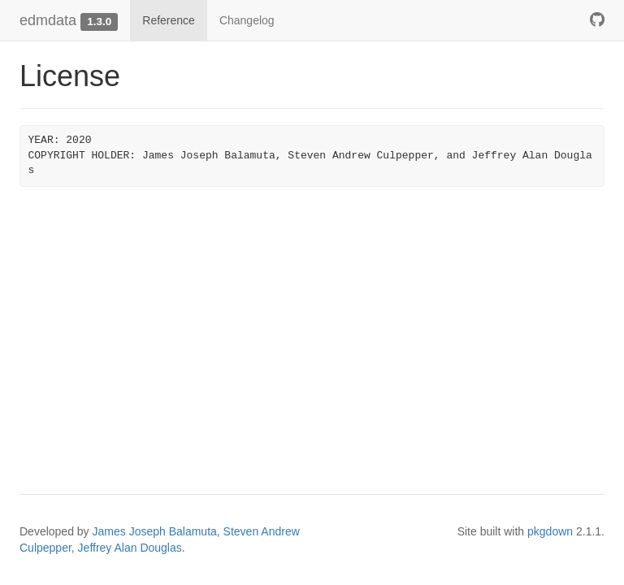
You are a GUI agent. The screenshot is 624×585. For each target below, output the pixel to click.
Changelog (247, 20)
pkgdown (550, 531)
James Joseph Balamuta (155, 531)
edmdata (48, 20)
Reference (168, 20)
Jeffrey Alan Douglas (130, 547)
